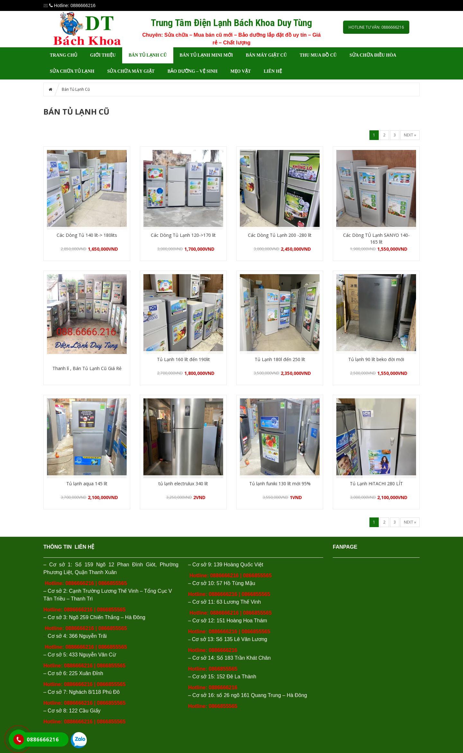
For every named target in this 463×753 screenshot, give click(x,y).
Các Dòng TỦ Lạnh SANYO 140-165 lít (376, 238)
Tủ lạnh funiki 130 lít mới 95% (280, 483)
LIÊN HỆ (273, 71)
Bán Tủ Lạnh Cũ (148, 55)
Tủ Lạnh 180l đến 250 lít (280, 359)
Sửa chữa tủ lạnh (72, 71)
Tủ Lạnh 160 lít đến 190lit (183, 359)
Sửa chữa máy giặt (131, 71)
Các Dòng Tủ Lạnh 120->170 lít (183, 235)
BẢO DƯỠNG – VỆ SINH (192, 71)
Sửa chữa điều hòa (373, 55)
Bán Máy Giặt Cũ (266, 55)
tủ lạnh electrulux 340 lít (183, 483)
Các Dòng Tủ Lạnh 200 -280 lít (280, 235)
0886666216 (79, 583)
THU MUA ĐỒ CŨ (318, 55)
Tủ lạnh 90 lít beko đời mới (376, 359)
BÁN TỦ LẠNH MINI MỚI (206, 55)
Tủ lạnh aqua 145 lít (86, 483)
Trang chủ (63, 55)
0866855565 (112, 583)
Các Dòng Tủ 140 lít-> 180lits (87, 235)
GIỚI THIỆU (103, 55)
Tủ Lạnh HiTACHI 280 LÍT (376, 483)
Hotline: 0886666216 (212, 687)
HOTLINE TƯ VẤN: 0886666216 (376, 27)
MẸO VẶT (240, 71)
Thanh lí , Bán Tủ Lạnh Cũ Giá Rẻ (87, 368)
